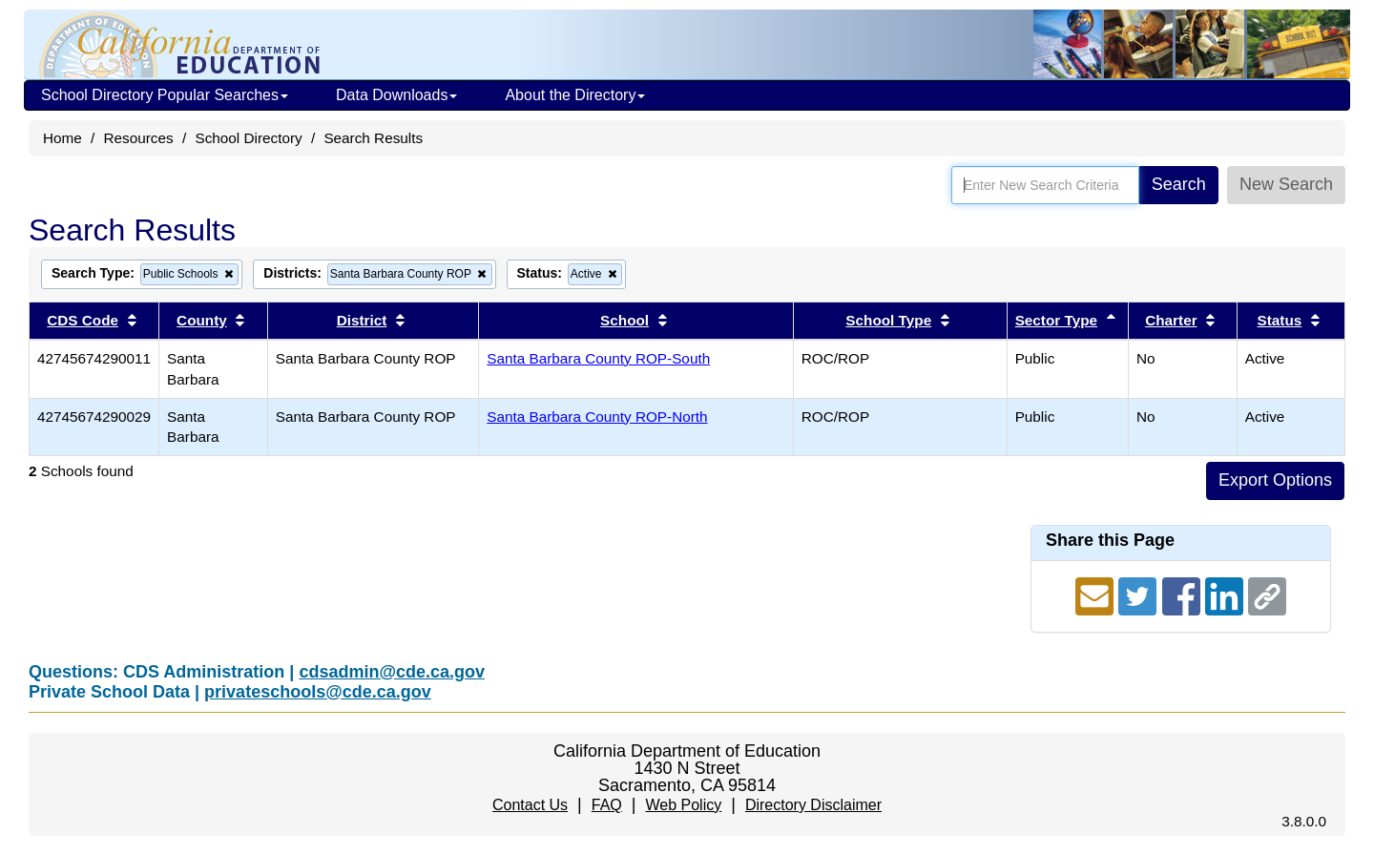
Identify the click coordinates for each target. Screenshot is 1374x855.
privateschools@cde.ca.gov (317, 691)
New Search (1286, 184)
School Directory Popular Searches (164, 95)
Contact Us (530, 805)
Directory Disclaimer (813, 805)
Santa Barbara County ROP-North (597, 416)
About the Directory (575, 95)
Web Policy (683, 805)
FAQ (607, 805)
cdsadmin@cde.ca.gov (392, 671)
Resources (139, 138)
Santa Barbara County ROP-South (598, 358)
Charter (1171, 320)
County (202, 320)
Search (1179, 184)
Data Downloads (396, 95)
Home (62, 138)
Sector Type (1056, 320)
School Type (888, 320)
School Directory (248, 138)
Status (1280, 320)
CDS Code (82, 320)
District (362, 320)
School (624, 320)
